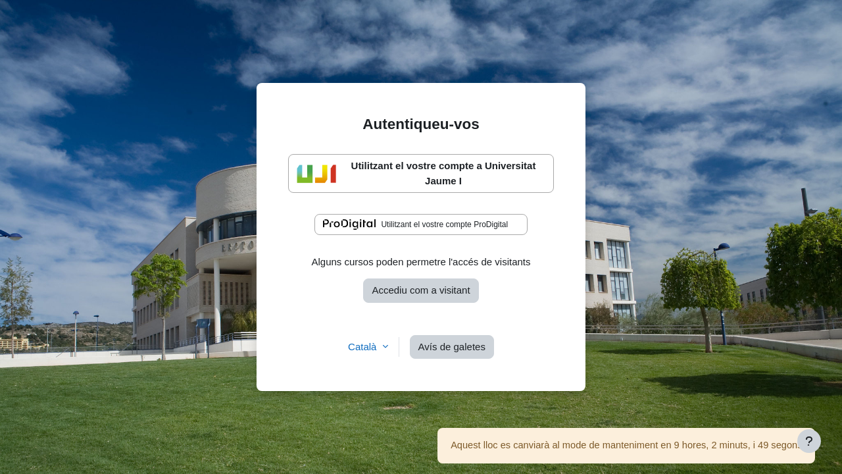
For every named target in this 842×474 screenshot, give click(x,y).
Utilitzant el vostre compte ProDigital (415, 224)
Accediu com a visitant (421, 290)
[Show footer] (809, 441)
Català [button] (364, 346)
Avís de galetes (451, 346)
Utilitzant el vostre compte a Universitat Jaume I (416, 173)
